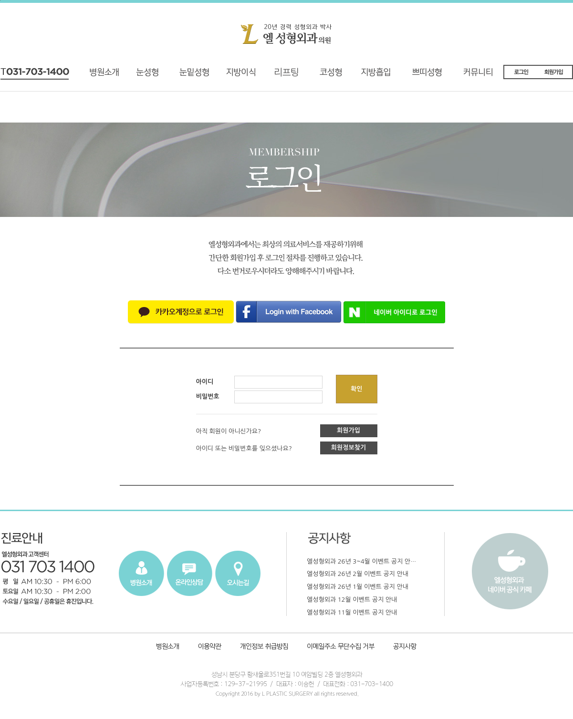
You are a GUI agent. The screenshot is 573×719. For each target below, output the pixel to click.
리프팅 (277, 75)
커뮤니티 (484, 75)
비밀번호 (207, 396)
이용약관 (209, 647)
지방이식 (229, 75)
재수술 (186, 75)
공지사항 (403, 647)
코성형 (328, 75)
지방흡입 (380, 75)
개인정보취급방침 (265, 647)
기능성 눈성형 (147, 75)
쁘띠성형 (432, 75)
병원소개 (108, 75)
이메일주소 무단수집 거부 (341, 647)
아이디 (205, 382)
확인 (356, 389)
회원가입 (348, 430)
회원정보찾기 (348, 447)
